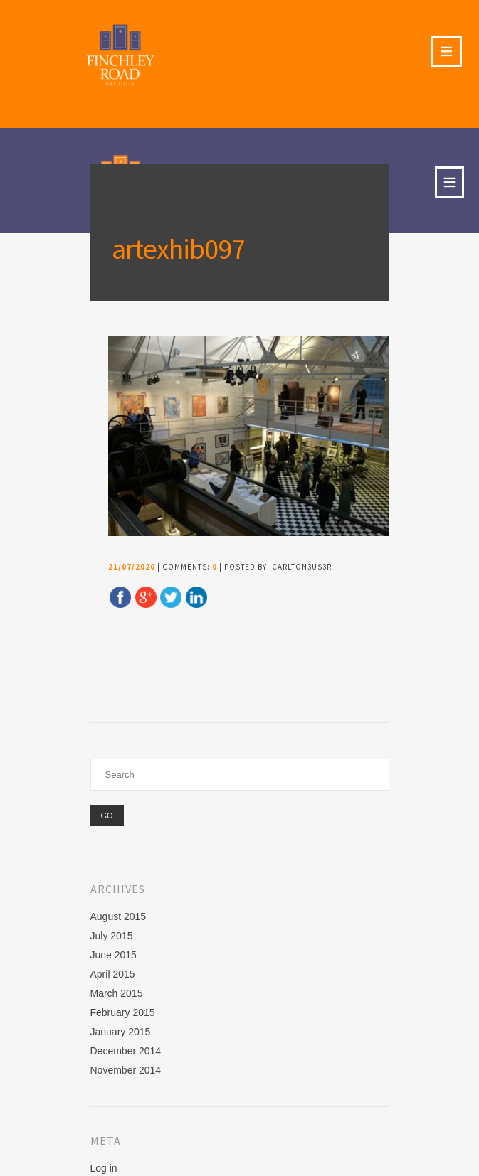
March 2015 (116, 993)
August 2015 (118, 916)
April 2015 (112, 974)
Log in (103, 1168)
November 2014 (126, 1070)
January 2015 (120, 1031)
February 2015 (122, 1012)
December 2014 (126, 1051)
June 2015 (113, 955)
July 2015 (111, 935)
